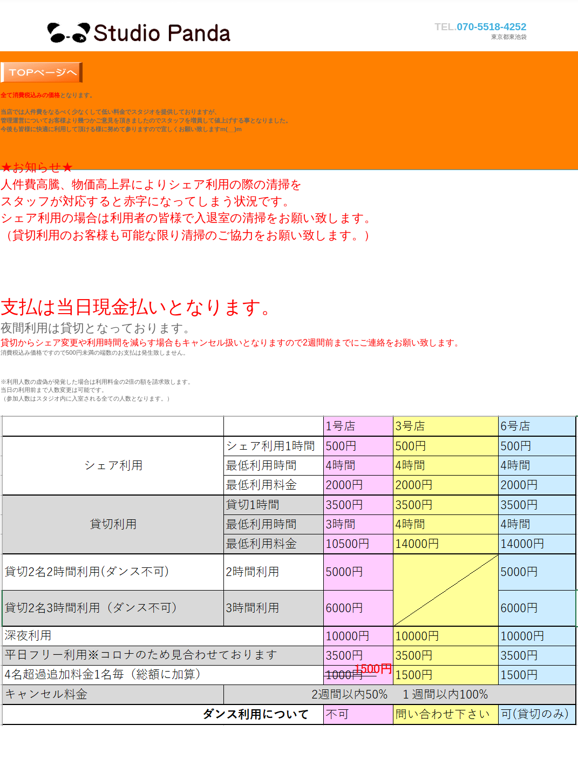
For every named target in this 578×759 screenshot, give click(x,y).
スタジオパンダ (154, 30)
